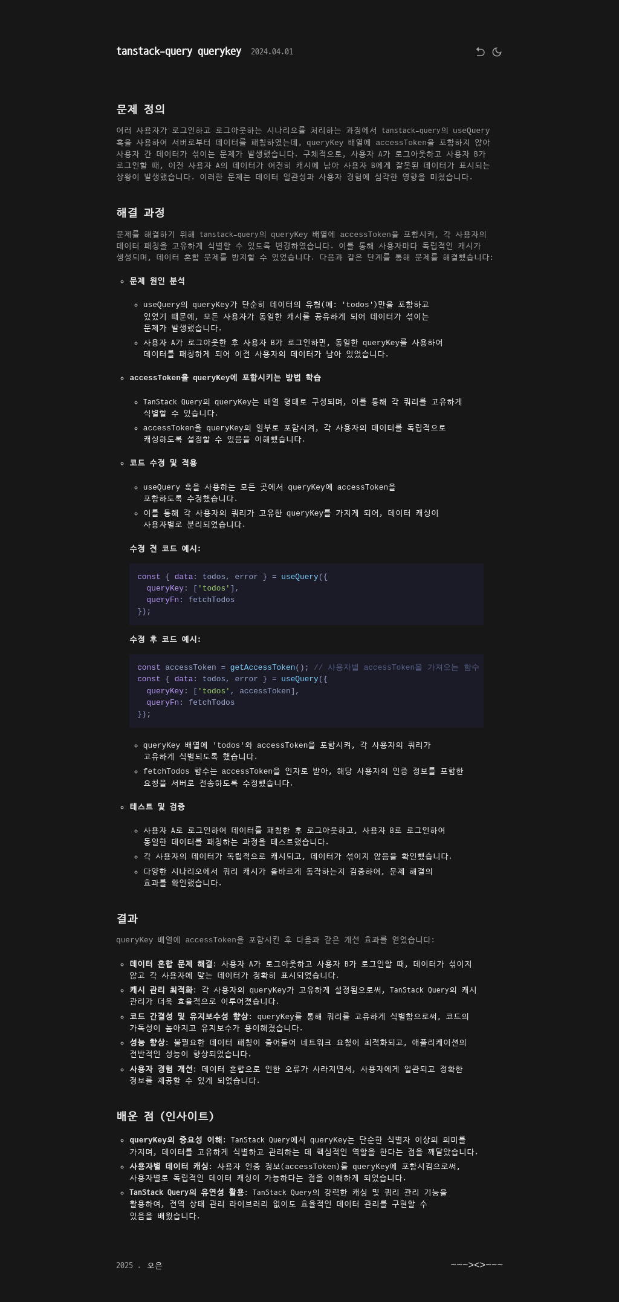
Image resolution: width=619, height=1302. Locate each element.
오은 (155, 1266)
